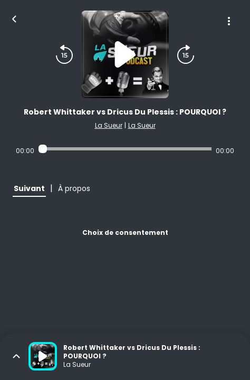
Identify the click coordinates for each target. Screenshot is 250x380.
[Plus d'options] (228, 21)
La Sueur (108, 125)
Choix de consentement (125, 232)
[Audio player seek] (125, 148)
